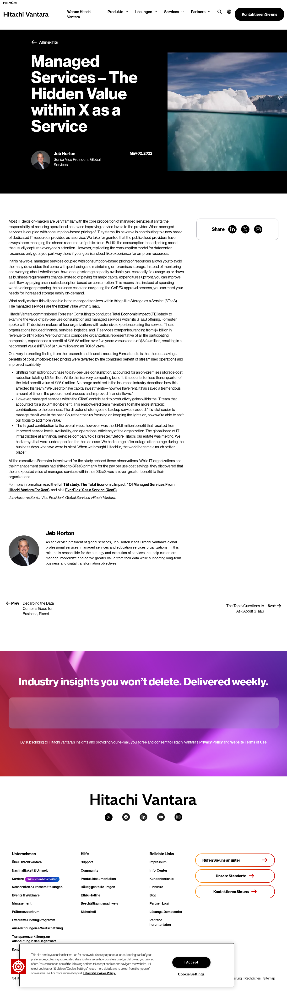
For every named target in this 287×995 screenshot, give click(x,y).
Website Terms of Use (248, 742)
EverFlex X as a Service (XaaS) (91, 489)
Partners (198, 11)
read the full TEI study (61, 484)
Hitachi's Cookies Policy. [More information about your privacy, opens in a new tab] (99, 973)
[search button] (218, 11)
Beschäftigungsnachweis (99, 903)
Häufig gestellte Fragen (98, 887)
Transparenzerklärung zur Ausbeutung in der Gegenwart (34, 938)
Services (171, 11)
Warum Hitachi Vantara (79, 14)
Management (22, 903)
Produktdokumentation (98, 879)
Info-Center (158, 870)
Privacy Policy (211, 742)
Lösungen (143, 11)
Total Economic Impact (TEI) (135, 314)
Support (87, 862)
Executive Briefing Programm (33, 920)
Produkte (115, 11)
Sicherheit (88, 912)
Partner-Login (160, 903)
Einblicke (156, 887)
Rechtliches (252, 978)
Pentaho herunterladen (160, 922)
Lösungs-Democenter (166, 912)
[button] (227, 11)
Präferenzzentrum (25, 912)
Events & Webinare (26, 895)
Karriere (18, 879)
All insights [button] (44, 42)
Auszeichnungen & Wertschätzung (37, 928)
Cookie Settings (191, 974)
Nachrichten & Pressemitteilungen (37, 887)
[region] (126, 965)
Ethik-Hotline (90, 895)
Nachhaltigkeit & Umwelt (30, 870)
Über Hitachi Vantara (27, 862)
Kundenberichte (162, 879)
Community (89, 870)
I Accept (191, 962)
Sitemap (269, 978)
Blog (153, 895)
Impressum (158, 862)
